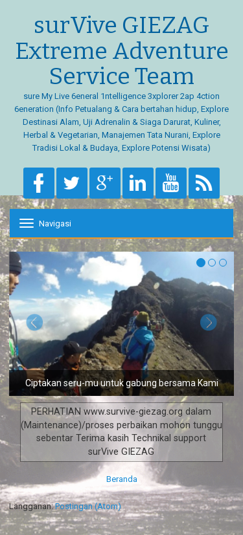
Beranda (121, 479)
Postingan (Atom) (88, 506)
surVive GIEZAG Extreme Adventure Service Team (122, 51)
